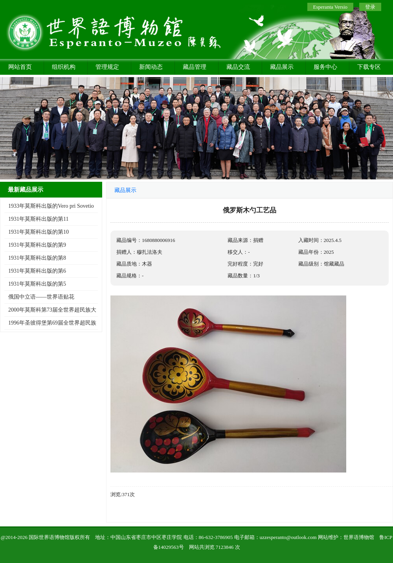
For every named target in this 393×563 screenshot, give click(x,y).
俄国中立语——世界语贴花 (41, 297)
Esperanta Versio (330, 7)
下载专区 (369, 67)
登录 (370, 7)
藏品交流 (238, 67)
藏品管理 (194, 67)
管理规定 (107, 67)
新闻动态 (151, 67)
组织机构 (63, 67)
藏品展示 (282, 67)
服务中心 (325, 67)
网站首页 (20, 67)
